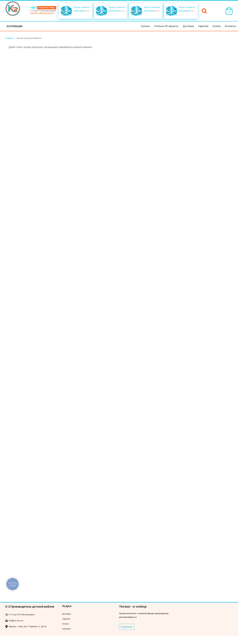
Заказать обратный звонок (42, 13)
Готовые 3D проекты (166, 26)
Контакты (230, 26)
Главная (9, 38)
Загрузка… (58, 322)
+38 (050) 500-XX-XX (43, 7)
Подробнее (126, 627)
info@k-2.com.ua (16, 621)
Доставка (188, 26)
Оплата (216, 26)
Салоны (145, 26)
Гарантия (203, 26)
